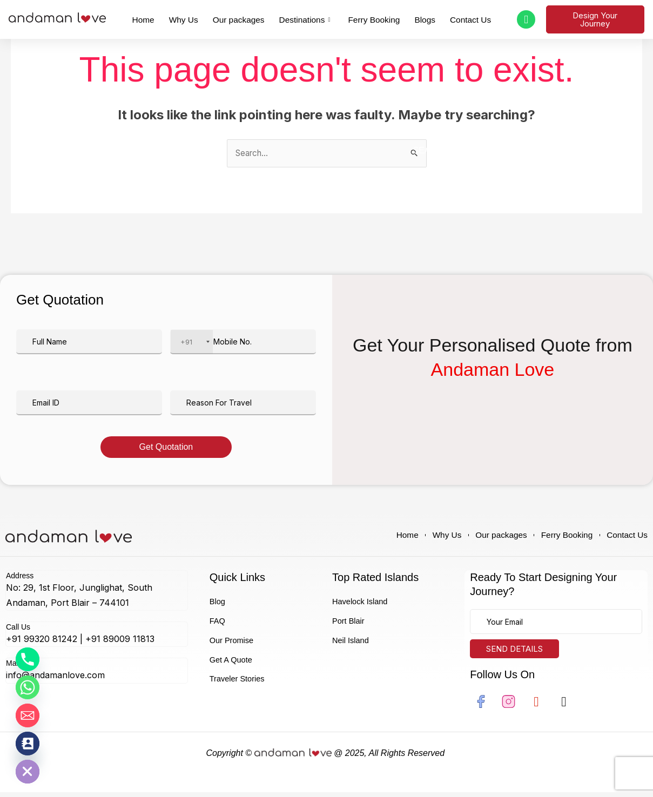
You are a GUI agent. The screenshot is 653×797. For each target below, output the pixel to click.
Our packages (247, 19)
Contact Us (449, 19)
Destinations (305, 19)
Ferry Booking (366, 19)
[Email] (27, 715)
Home (166, 19)
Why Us (200, 19)
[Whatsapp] (27, 687)
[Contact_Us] (27, 743)
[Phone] (27, 659)
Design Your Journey (593, 19)
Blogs (410, 19)
